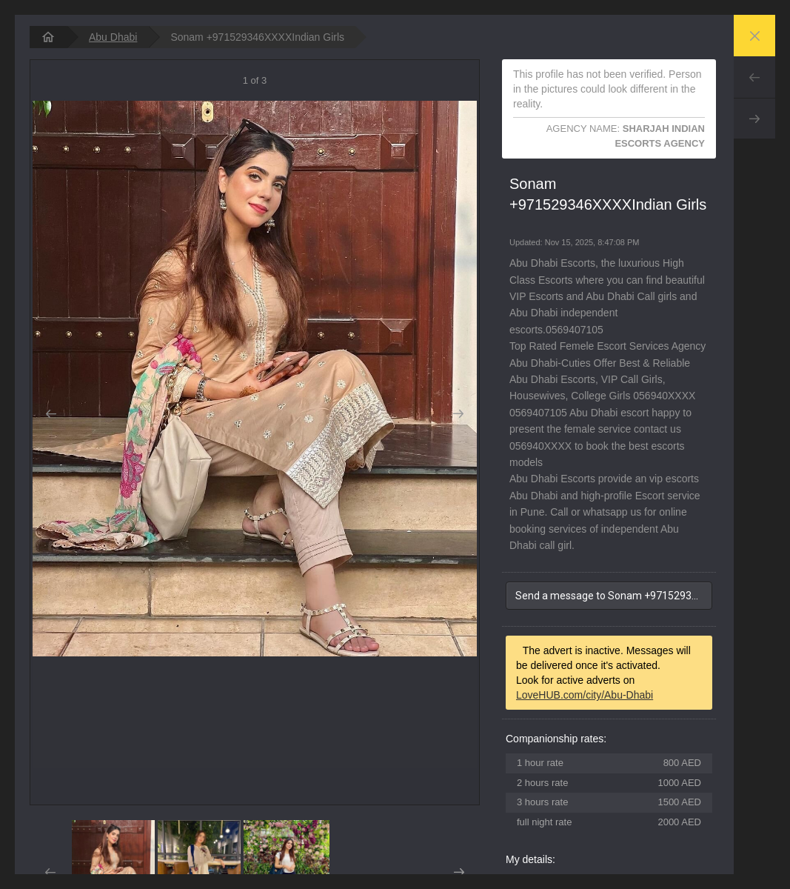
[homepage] (48, 37)
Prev (754, 77)
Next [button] (458, 414)
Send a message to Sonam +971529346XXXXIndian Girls (613, 596)
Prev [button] (50, 414)
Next (754, 118)
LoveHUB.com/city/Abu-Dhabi (584, 695)
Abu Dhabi (113, 37)
